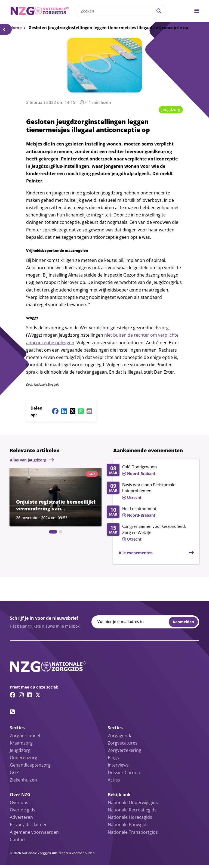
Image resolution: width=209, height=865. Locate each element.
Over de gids (22, 810)
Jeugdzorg (170, 109)
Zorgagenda (120, 736)
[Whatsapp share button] (81, 411)
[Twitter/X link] (38, 695)
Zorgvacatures (122, 743)
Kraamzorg (21, 743)
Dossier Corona (124, 773)
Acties (114, 780)
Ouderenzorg (23, 758)
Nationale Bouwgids (128, 824)
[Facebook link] (13, 695)
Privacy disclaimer (28, 824)
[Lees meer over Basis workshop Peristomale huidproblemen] (150, 491)
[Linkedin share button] (64, 411)
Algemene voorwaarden (34, 832)
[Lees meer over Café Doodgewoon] (150, 470)
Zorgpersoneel (25, 736)
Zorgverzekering (124, 750)
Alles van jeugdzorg (28, 460)
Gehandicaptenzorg (30, 765)
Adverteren (21, 817)
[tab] (53, 532)
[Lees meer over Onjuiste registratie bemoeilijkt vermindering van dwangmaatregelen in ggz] (56, 497)
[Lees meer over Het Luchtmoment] (150, 512)
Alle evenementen (136, 552)
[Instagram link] (21, 695)
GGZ (14, 773)
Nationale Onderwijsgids (133, 802)
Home (16, 27)
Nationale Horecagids (130, 817)
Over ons (19, 802)
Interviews (118, 765)
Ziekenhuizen (23, 780)
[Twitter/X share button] (72, 411)
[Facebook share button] (55, 411)
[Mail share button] (89, 411)
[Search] (159, 11)
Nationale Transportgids (133, 832)
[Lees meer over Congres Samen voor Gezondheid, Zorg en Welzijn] (150, 533)
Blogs (113, 758)
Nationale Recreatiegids (132, 810)
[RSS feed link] (12, 712)
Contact (18, 839)
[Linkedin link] (29, 695)
